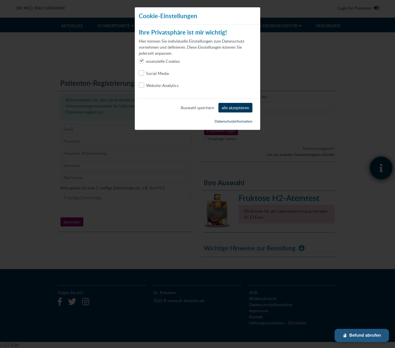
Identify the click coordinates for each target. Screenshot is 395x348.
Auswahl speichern (197, 107)
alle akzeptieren (235, 107)
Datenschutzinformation (233, 121)
